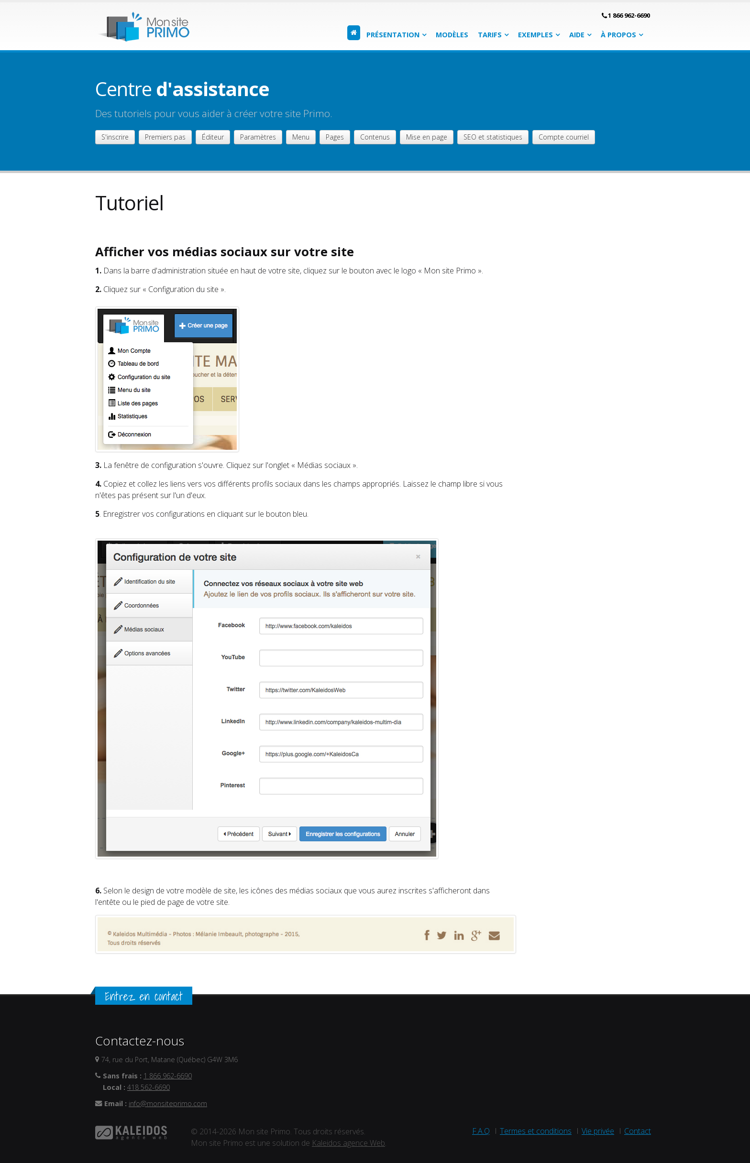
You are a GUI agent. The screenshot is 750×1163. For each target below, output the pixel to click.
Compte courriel (564, 136)
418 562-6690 (148, 1087)
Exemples (535, 34)
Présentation (392, 34)
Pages (335, 136)
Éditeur (213, 136)
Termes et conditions (536, 1131)
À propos (618, 34)
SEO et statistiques (492, 136)
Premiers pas (165, 136)
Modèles (452, 34)
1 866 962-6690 (629, 15)
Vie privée (598, 1131)
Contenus (375, 136)
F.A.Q (481, 1131)
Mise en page (426, 136)
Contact (637, 1131)
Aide (577, 34)
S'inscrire (115, 136)
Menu (300, 136)
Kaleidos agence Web (348, 1143)
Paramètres (258, 136)
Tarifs (490, 34)
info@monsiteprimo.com (168, 1103)
